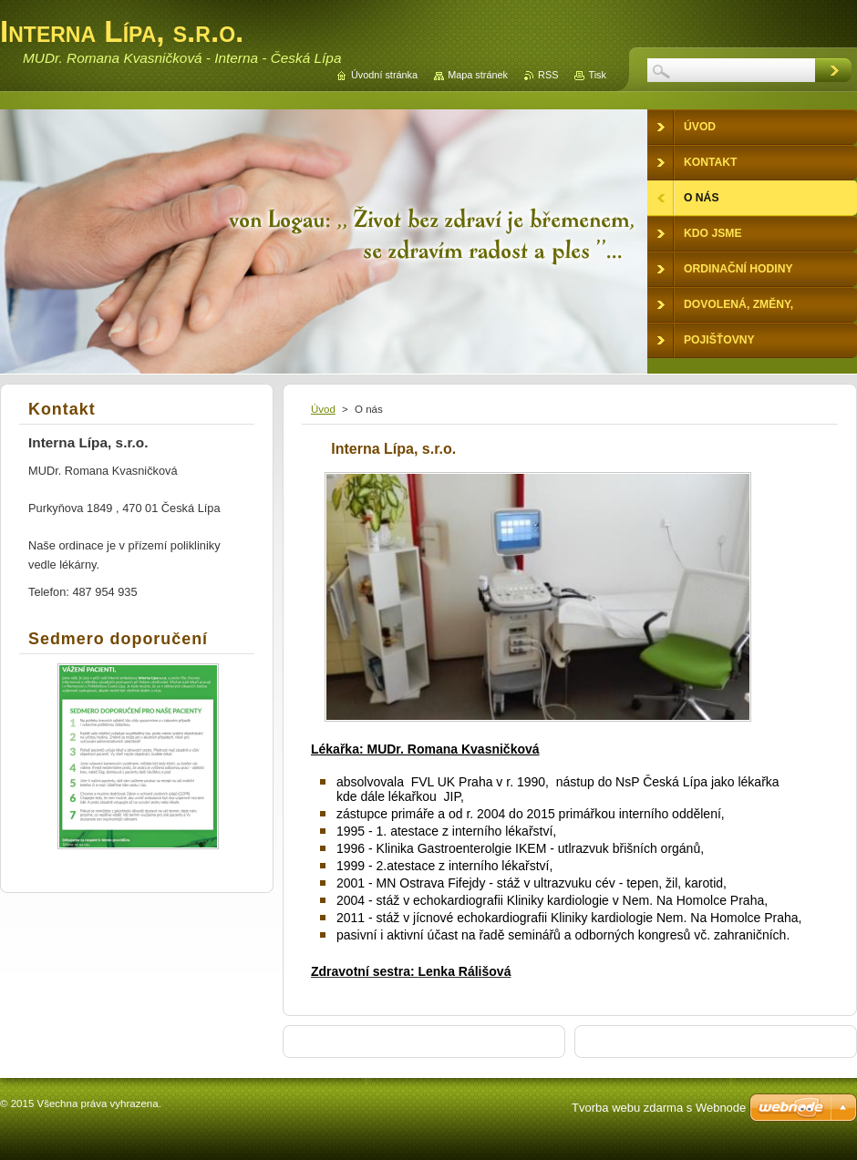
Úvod (323, 409)
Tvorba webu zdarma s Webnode (659, 1107)
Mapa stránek (478, 74)
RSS (548, 74)
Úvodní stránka (384, 74)
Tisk (597, 74)
